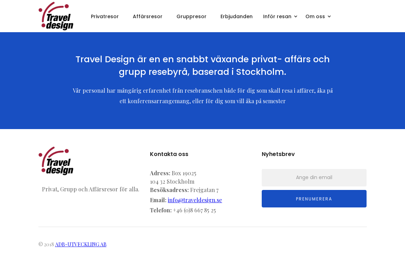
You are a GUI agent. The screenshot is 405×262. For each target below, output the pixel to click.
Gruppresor (191, 16)
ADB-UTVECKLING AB (81, 244)
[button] (281, 15)
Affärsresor (147, 16)
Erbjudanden (236, 16)
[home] (55, 16)
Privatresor (105, 16)
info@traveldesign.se (195, 200)
